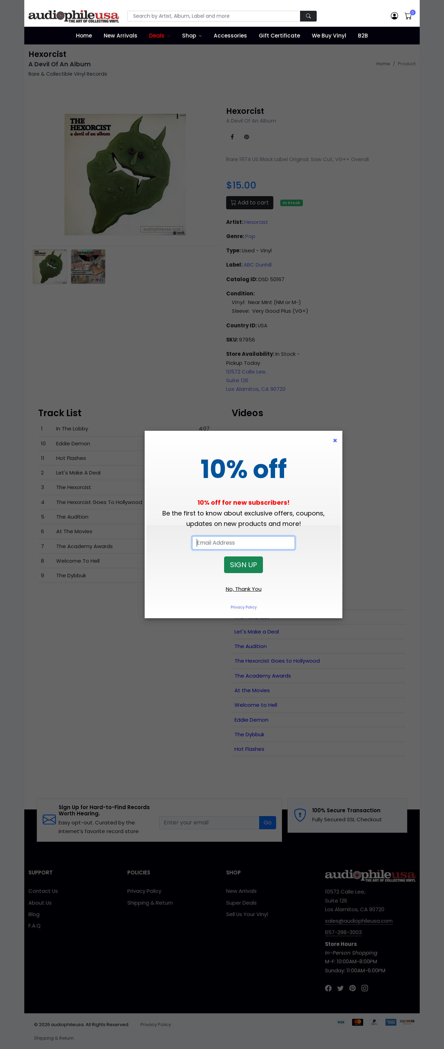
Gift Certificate (279, 35)
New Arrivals (120, 35)
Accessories (230, 35)
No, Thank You (244, 589)
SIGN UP (243, 565)
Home (84, 35)
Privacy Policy (244, 607)
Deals (156, 35)
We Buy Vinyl (329, 35)
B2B (363, 35)
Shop (189, 35)
